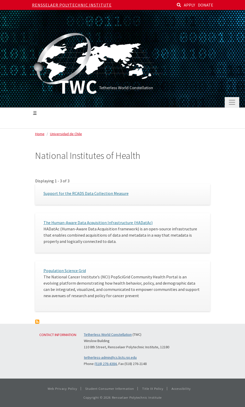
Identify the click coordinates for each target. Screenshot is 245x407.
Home (40, 133)
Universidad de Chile (66, 133)
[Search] (179, 5)
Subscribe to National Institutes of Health (37, 322)
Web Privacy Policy (62, 388)
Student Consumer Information (109, 388)
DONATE (205, 5)
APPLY (189, 5)
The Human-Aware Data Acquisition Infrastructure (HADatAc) (98, 222)
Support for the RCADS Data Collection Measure (86, 193)
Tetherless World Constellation (108, 334)
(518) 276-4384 (106, 363)
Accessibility (181, 388)
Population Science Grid (64, 270)
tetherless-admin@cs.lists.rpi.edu (110, 357)
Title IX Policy (153, 388)
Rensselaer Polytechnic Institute (72, 5)
